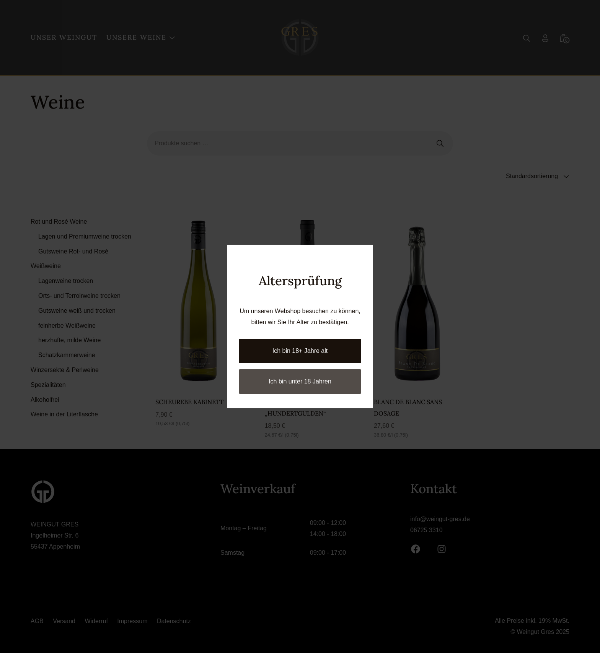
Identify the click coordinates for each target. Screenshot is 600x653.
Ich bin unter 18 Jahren (300, 381)
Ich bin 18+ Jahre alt (300, 351)
